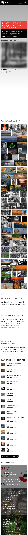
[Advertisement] (14, 105)
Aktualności (7, 463)
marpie (11, 395)
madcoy (5, 69)
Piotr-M (11, 365)
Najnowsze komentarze (13, 360)
